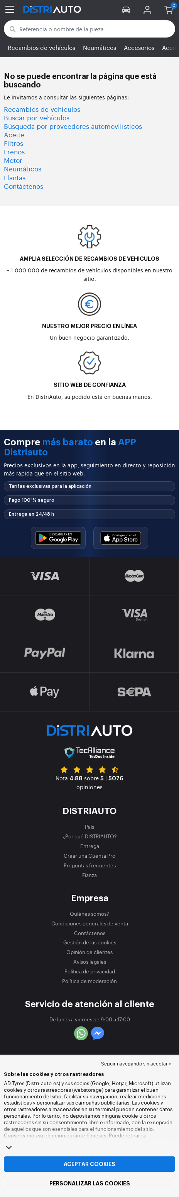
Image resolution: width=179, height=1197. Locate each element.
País (89, 826)
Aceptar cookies (89, 1164)
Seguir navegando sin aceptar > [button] (136, 1063)
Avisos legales (89, 961)
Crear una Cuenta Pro (89, 855)
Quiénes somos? (89, 913)
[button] (126, 9)
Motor (13, 160)
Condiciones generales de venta (89, 923)
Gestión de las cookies (89, 942)
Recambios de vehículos (41, 47)
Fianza (89, 875)
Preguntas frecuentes (90, 865)
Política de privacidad (89, 971)
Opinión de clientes (89, 952)
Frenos (14, 151)
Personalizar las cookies (89, 1183)
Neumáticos (99, 47)
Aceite (14, 134)
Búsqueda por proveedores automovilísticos (73, 125)
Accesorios (139, 47)
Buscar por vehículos (36, 117)
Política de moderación (89, 981)
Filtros (13, 143)
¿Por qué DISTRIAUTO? (89, 836)
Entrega (89, 846)
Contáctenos (23, 185)
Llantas (14, 177)
